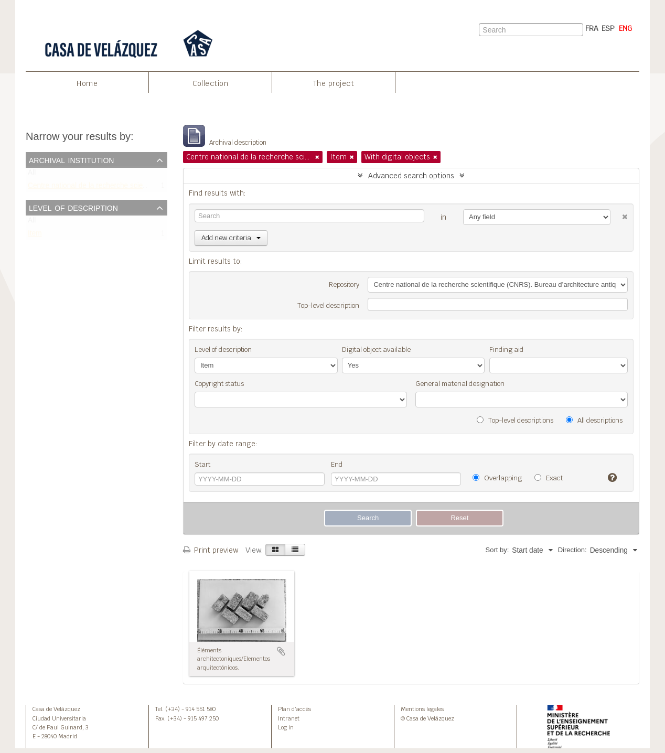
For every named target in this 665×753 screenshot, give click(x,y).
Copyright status (219, 383)
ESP (608, 28)
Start (202, 464)
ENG (625, 28)
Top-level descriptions (515, 420)
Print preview (210, 550)
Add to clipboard (281, 651)
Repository (344, 284)
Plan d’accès (294, 709)
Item (35, 236)
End (336, 464)
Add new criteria (231, 237)
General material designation (460, 383)
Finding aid (506, 349)
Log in (286, 727)
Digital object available (376, 349)
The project (334, 83)
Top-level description (328, 305)
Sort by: (497, 550)
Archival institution (71, 159)
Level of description (73, 207)
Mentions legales (422, 709)
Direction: (572, 550)
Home (87, 83)
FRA (591, 28)
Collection (210, 83)
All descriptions (594, 420)
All (32, 175)
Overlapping (497, 478)
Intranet (288, 718)
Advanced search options (411, 175)
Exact (548, 478)
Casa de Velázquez (56, 709)
